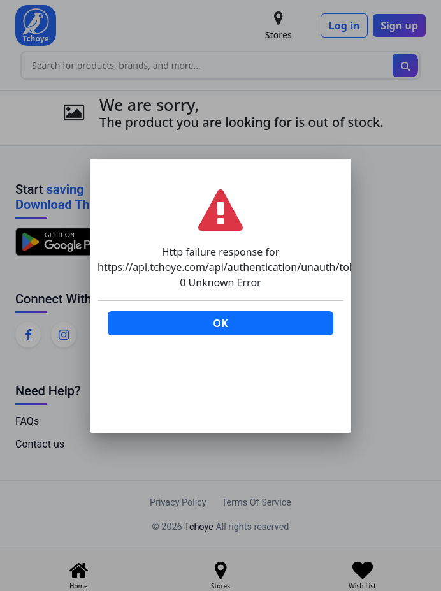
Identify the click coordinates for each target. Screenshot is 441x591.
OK (220, 323)
